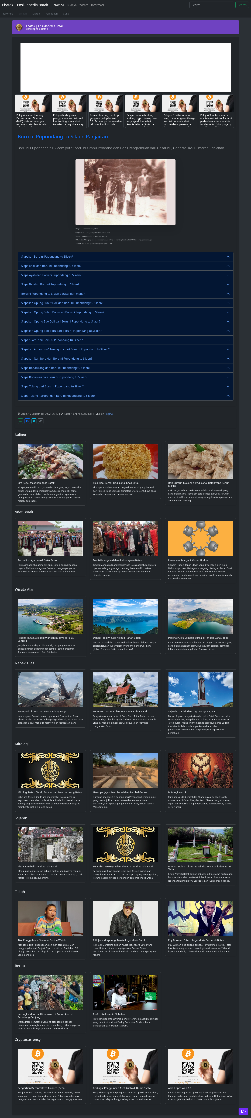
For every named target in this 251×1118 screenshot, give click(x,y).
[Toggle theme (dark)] (243, 1111)
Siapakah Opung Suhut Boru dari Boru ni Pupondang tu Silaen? (62, 312)
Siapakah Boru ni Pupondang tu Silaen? (47, 256)
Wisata (83, 5)
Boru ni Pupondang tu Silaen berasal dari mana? (53, 294)
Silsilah (23, 13)
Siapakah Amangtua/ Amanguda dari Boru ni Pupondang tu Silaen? (65, 349)
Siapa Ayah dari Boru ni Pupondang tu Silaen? (51, 275)
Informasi (97, 5)
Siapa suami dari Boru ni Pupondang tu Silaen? (52, 340)
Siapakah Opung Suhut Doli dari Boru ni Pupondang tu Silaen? (62, 303)
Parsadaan (52, 13)
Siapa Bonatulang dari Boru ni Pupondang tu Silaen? (55, 368)
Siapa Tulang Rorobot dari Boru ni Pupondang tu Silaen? (58, 396)
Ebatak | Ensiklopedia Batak (25, 4)
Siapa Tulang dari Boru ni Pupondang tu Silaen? (52, 386)
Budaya (72, 5)
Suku (66, 13)
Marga (36, 13)
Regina (109, 413)
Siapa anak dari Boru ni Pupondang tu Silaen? (51, 266)
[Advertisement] (125, 67)
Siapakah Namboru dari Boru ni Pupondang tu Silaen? (56, 358)
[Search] (211, 5)
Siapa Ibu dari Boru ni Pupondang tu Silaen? (50, 284)
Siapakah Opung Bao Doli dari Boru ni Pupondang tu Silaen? (60, 321)
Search (242, 5)
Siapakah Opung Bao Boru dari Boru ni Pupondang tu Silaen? (61, 331)
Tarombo (58, 5)
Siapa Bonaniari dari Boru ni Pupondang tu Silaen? (54, 377)
